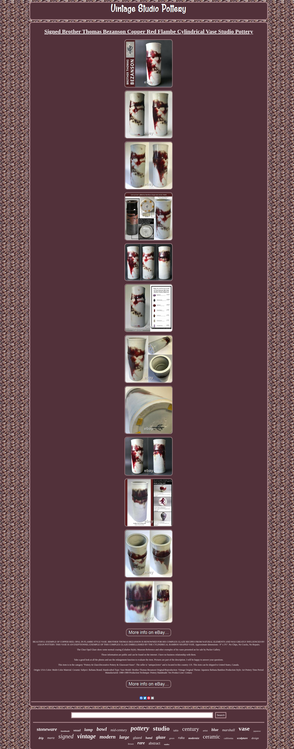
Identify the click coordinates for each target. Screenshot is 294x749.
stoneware (47, 729)
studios (167, 744)
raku (181, 738)
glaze (161, 737)
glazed (137, 738)
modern (108, 737)
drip (41, 738)
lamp (88, 729)
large (124, 737)
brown (131, 744)
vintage (86, 736)
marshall (228, 730)
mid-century (119, 730)
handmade (65, 731)
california (228, 738)
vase (244, 728)
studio (161, 728)
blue (215, 729)
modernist (193, 738)
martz (51, 738)
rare (141, 743)
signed (66, 736)
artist (205, 730)
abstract (154, 743)
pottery (140, 728)
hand (149, 738)
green (171, 738)
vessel (77, 730)
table (175, 730)
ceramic (211, 737)
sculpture (242, 738)
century (190, 729)
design (255, 738)
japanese (257, 731)
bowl (102, 729)
